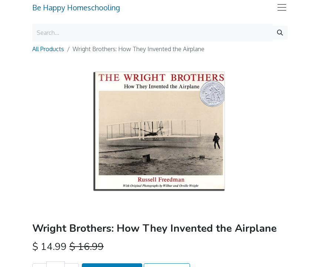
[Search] (280, 33)
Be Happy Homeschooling (76, 7)
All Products (48, 49)
